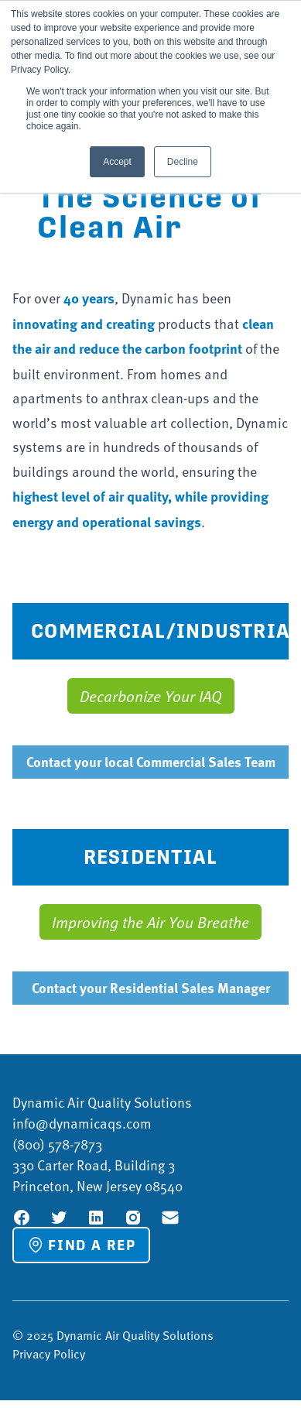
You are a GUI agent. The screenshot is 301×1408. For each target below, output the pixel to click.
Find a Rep (81, 1244)
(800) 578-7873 (57, 1143)
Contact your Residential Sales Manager (151, 988)
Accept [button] (117, 161)
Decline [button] (182, 161)
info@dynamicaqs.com (82, 1122)
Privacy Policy (48, 1354)
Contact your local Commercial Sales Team (150, 762)
